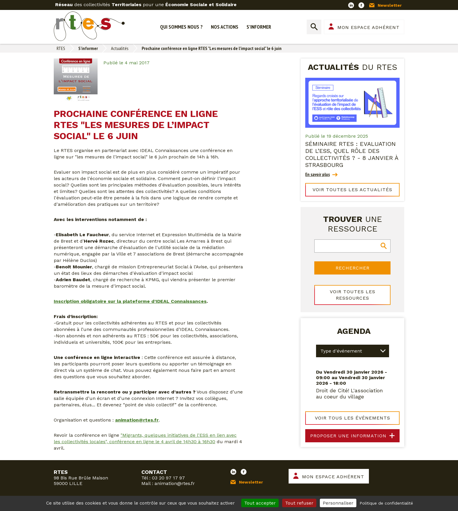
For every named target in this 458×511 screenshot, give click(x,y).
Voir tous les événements (352, 417)
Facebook (361, 5)
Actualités (120, 48)
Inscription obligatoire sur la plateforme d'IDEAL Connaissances (130, 301)
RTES (61, 48)
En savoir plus (317, 174)
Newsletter (390, 5)
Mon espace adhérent (368, 27)
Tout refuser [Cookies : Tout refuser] (299, 503)
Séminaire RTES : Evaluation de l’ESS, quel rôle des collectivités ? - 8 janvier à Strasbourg (351, 154)
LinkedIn (351, 5)
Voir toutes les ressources (352, 295)
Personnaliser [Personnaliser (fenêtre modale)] (338, 503)
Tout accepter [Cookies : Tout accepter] (260, 503)
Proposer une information (348, 435)
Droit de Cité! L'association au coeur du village (349, 393)
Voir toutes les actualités (352, 189)
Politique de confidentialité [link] (386, 503)
